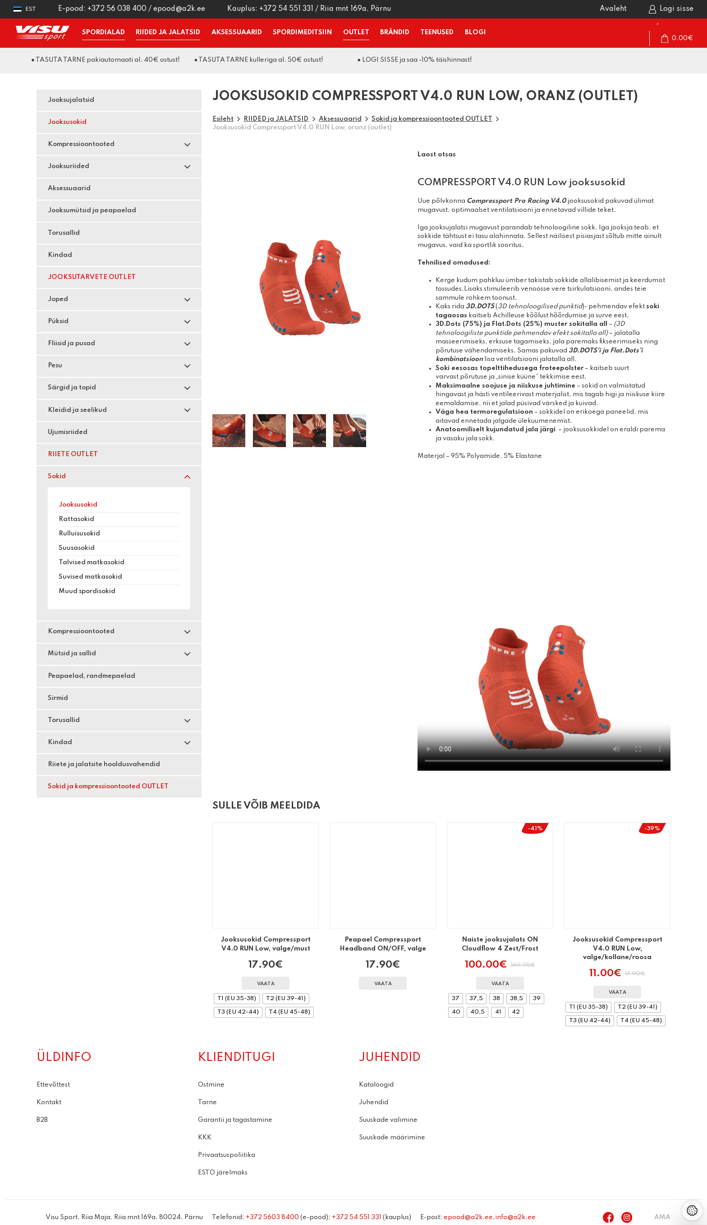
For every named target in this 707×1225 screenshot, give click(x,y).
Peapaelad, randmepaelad (91, 676)
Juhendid (373, 1102)
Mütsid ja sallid (72, 653)
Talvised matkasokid (91, 562)
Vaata (266, 984)
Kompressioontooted (81, 144)
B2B (42, 1120)
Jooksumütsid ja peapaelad (92, 210)
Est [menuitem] (30, 9)
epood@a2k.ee (179, 9)
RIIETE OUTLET (73, 454)
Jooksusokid (67, 122)
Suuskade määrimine (392, 1137)
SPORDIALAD (103, 32)
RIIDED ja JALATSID (168, 32)
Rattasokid (76, 519)
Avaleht (613, 9)
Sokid (57, 476)
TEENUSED (437, 32)
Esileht (223, 119)
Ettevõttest (53, 1085)
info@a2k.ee (515, 1217)
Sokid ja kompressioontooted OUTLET (108, 786)
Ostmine (211, 1085)
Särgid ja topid (72, 387)
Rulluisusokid (79, 533)
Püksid (58, 321)
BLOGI (475, 32)
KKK (204, 1137)
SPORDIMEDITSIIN (302, 32)
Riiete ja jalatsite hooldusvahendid (104, 764)
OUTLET (356, 32)
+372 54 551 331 (286, 9)
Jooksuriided (68, 166)
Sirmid (58, 698)
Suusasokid (77, 548)
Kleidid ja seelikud (77, 410)
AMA (662, 1217)
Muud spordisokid (87, 591)
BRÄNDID (394, 32)
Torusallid (64, 233)
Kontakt (49, 1102)
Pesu (55, 365)
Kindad (60, 255)
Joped (58, 299)
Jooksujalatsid (71, 100)
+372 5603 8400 (272, 1217)
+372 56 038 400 (117, 9)
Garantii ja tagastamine (235, 1120)
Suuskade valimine (388, 1120)
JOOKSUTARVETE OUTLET (92, 277)
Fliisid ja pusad (71, 343)
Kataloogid (376, 1085)
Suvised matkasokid (90, 577)
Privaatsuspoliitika (226, 1155)
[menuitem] (25, 9)
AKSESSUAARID (236, 32)
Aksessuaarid (69, 188)
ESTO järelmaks (223, 1173)
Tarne (207, 1102)
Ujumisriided (67, 432)
